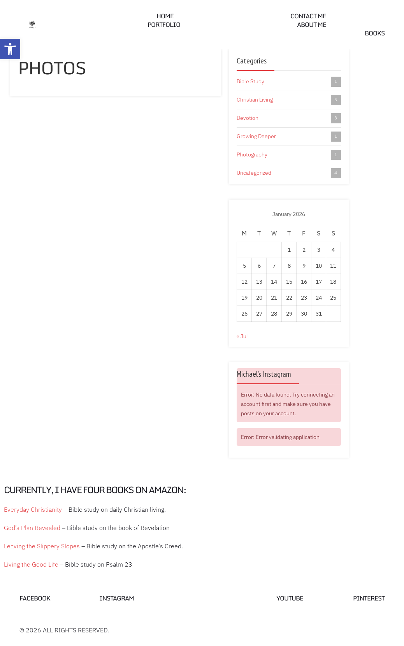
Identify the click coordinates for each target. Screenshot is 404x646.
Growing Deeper (289, 137)
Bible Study (289, 82)
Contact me (308, 16)
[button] (10, 49)
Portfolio (164, 24)
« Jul (242, 336)
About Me (311, 24)
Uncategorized (289, 173)
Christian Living (289, 100)
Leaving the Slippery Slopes (42, 546)
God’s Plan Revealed (32, 528)
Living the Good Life (31, 564)
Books (375, 33)
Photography (289, 155)
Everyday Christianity (33, 509)
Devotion (289, 118)
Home (165, 16)
